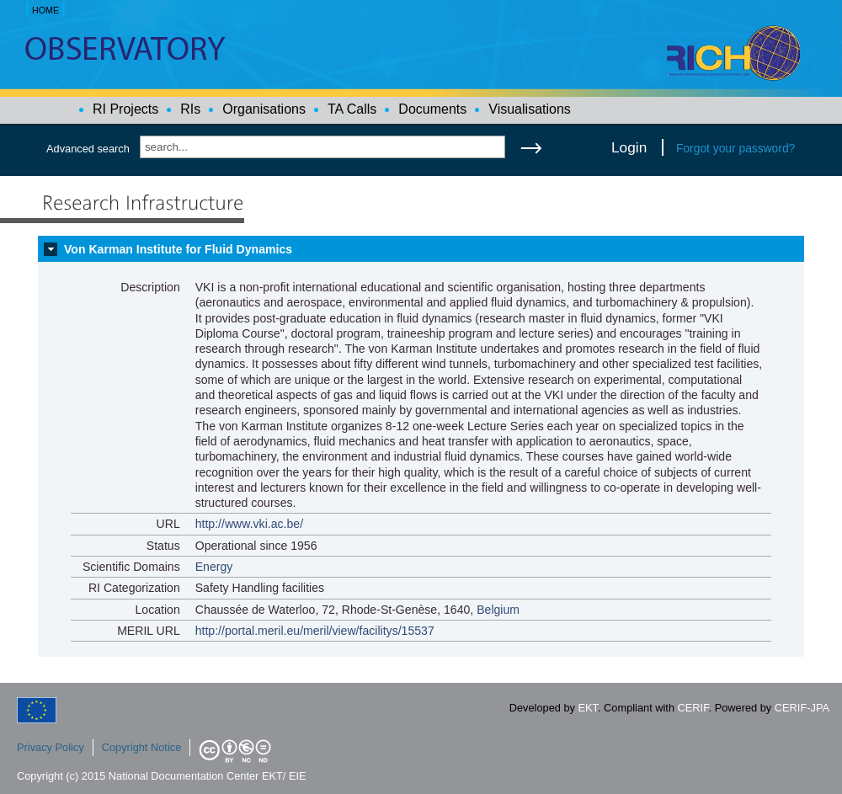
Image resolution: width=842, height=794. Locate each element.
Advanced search (88, 148)
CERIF (693, 707)
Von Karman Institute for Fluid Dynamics (178, 249)
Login (629, 147)
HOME (45, 10)
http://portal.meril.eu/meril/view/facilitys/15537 (314, 630)
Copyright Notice (142, 747)
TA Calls (352, 109)
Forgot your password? (735, 148)
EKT (588, 707)
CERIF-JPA (802, 707)
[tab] (421, 249)
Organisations (264, 109)
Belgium (498, 609)
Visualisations (529, 109)
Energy (214, 566)
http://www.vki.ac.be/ (249, 523)
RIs (190, 109)
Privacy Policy (50, 747)
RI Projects (125, 109)
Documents (432, 109)
